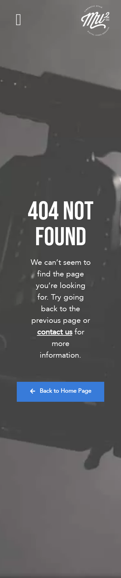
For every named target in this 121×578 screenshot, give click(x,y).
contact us (54, 332)
